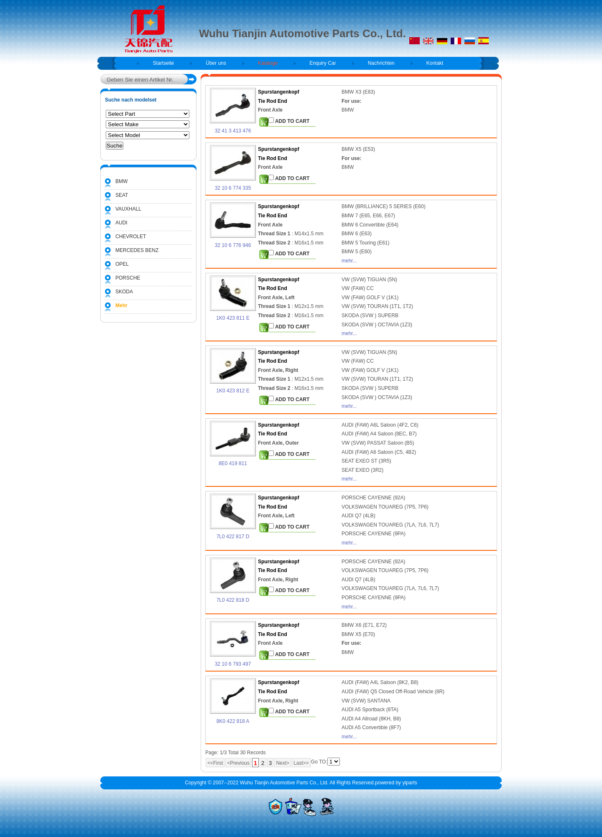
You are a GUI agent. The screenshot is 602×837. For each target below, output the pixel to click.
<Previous (238, 763)
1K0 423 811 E (232, 318)
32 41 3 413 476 (233, 131)
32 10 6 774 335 (233, 188)
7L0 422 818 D (233, 600)
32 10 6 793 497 (233, 664)
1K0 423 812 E (232, 391)
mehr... (349, 261)
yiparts (409, 783)
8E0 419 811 (233, 463)
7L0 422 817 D (233, 536)
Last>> (301, 763)
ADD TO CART (288, 120)
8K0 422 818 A (233, 721)
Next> (282, 763)
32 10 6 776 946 (233, 245)
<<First (215, 763)
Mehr (121, 305)
